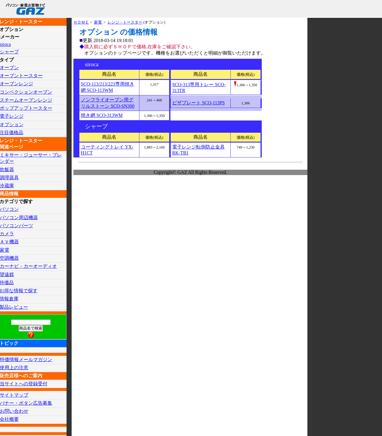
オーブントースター (26, 75)
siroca (10, 44)
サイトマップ (19, 395)
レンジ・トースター (125, 23)
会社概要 (14, 420)
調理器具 (14, 177)
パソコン (14, 209)
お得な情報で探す (23, 291)
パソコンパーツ (21, 226)
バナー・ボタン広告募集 (31, 403)
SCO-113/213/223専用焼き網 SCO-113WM (108, 88)
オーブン (14, 67)
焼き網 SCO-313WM (102, 116)
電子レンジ (17, 116)
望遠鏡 (12, 275)
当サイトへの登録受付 (29, 384)
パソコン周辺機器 (24, 217)
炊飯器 (12, 169)
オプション (17, 124)
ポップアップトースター (31, 108)
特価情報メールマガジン (31, 360)
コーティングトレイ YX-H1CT (107, 151)
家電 (98, 23)
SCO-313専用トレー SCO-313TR (199, 88)
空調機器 (14, 258)
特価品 (11, 283)
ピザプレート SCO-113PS (198, 104)
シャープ (14, 52)
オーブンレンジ (21, 83)
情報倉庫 (14, 299)
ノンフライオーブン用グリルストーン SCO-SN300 (108, 104)
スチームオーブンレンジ (31, 100)
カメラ (12, 234)
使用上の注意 (19, 368)
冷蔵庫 (12, 185)
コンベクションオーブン (31, 92)
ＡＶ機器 (14, 242)
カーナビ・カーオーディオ (33, 266)
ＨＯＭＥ (81, 23)
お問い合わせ (19, 412)
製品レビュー (18, 307)
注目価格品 (16, 132)
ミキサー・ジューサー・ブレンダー (36, 158)
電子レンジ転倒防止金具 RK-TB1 (198, 151)
